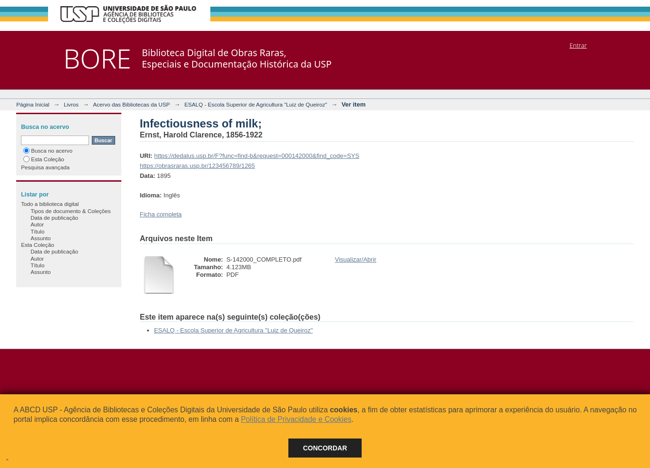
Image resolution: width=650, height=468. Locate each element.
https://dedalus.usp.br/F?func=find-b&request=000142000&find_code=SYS (256, 155)
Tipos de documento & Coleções (70, 211)
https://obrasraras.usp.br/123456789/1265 (197, 165)
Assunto (40, 238)
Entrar (578, 45)
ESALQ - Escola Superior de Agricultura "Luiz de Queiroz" (255, 104)
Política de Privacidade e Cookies (296, 419)
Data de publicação (54, 217)
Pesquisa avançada (45, 167)
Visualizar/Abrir (355, 259)
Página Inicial (32, 104)
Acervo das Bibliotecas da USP (131, 104)
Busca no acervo (47, 150)
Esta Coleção (43, 159)
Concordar (325, 448)
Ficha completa (161, 214)
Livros (71, 104)
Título (37, 231)
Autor (37, 224)
